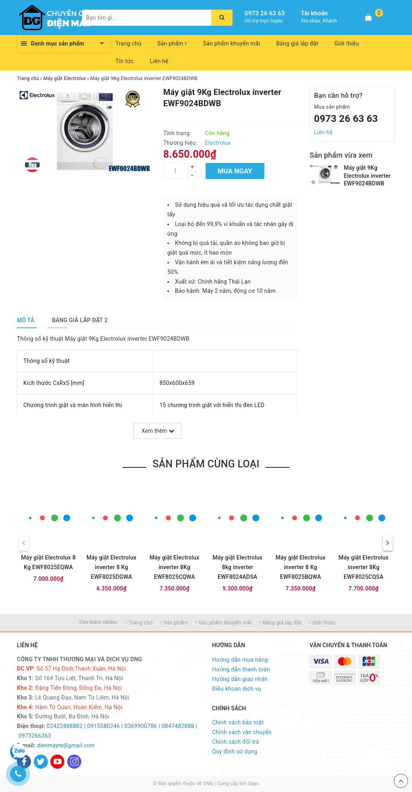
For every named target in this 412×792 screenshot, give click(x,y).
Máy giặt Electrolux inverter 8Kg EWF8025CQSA (364, 567)
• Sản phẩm (173, 622)
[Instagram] (74, 762)
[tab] (26, 320)
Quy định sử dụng (235, 751)
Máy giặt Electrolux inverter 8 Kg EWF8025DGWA (111, 567)
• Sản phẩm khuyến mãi (223, 622)
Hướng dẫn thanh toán (241, 669)
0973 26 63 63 (265, 13)
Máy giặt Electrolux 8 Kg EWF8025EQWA (48, 562)
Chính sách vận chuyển (242, 732)
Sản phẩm (172, 43)
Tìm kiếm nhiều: (98, 622)
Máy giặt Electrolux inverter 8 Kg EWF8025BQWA (300, 567)
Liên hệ (159, 61)
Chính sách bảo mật (238, 722)
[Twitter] (41, 762)
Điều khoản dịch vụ (236, 688)
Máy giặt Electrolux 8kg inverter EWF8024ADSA (237, 567)
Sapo (253, 783)
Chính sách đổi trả (235, 742)
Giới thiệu (346, 43)
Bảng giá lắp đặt (297, 43)
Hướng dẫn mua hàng (240, 659)
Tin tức (124, 61)
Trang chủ (128, 43)
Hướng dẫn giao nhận (240, 679)
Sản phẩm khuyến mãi (231, 43)
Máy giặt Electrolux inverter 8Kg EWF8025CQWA (175, 567)
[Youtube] (57, 762)
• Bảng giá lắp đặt (280, 622)
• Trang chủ (139, 622)
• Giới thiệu (322, 622)
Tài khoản (314, 13)
